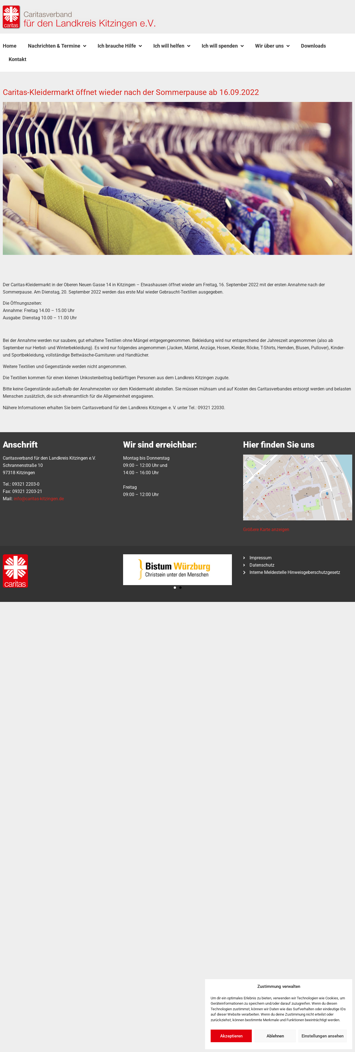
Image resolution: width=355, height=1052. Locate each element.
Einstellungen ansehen (323, 1036)
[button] (46, 59)
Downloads (313, 46)
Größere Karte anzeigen (266, 529)
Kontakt (17, 59)
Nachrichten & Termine (57, 46)
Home (10, 46)
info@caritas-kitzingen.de (39, 498)
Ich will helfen (171, 46)
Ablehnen (275, 1036)
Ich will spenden (223, 46)
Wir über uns (272, 46)
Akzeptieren (231, 1036)
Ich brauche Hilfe (120, 46)
